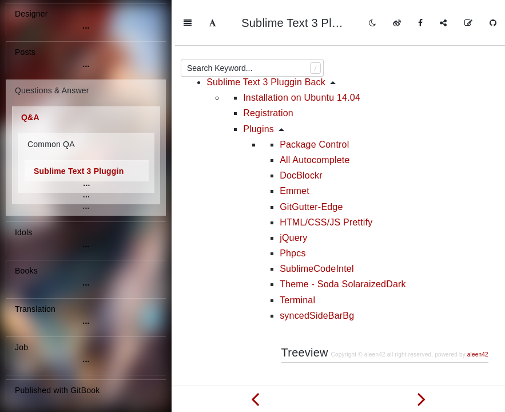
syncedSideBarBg (317, 270)
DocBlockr (301, 129)
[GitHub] (493, 23)
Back (469, 373)
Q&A (30, 117)
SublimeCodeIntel (317, 223)
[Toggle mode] (372, 23)
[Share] (443, 23)
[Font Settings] (212, 23)
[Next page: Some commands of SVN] (422, 399)
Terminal (297, 254)
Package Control (314, 99)
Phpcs (292, 207)
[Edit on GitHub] (468, 23)
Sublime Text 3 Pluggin (79, 171)
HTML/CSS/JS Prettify (326, 176)
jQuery (293, 192)
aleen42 (477, 309)
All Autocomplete (314, 114)
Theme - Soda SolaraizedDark (343, 238)
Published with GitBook (57, 390)
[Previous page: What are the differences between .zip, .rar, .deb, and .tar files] (255, 399)
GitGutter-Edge (311, 161)
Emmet (294, 145)
